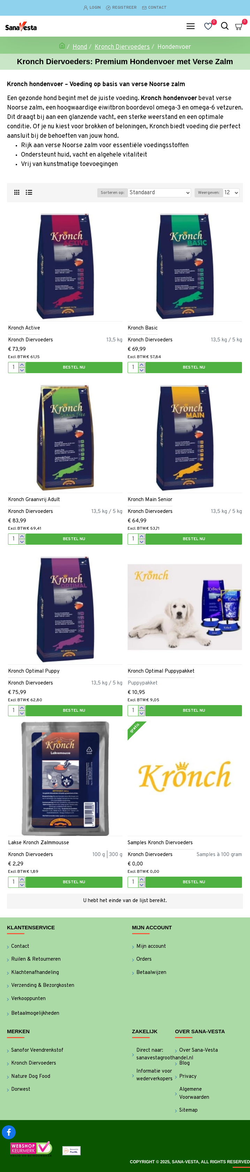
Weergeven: (208, 193)
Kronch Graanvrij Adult (34, 500)
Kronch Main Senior (150, 500)
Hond (80, 47)
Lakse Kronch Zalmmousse (38, 843)
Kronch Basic (143, 328)
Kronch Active (24, 328)
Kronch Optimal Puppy (34, 671)
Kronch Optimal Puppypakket (161, 671)
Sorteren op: (112, 193)
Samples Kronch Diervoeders (161, 843)
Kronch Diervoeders (122, 47)
